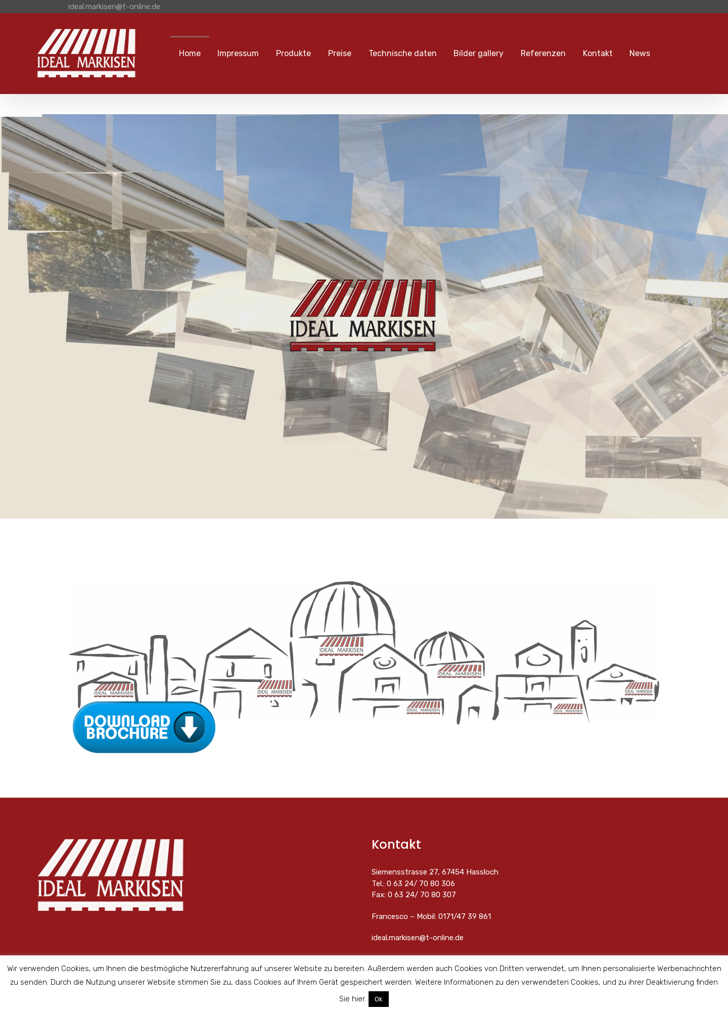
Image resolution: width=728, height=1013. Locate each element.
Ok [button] (379, 999)
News (639, 53)
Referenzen (543, 53)
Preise (339, 53)
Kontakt (598, 53)
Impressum (238, 53)
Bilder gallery (478, 53)
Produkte (293, 53)
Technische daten (403, 53)
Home (190, 53)
